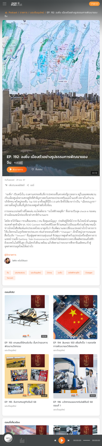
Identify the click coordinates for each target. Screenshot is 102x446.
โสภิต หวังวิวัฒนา (19, 260)
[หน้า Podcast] (23, 3)
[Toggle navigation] (4, 4)
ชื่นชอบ (38, 169)
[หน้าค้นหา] (87, 4)
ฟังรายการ (18, 169)
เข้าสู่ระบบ (94, 3)
